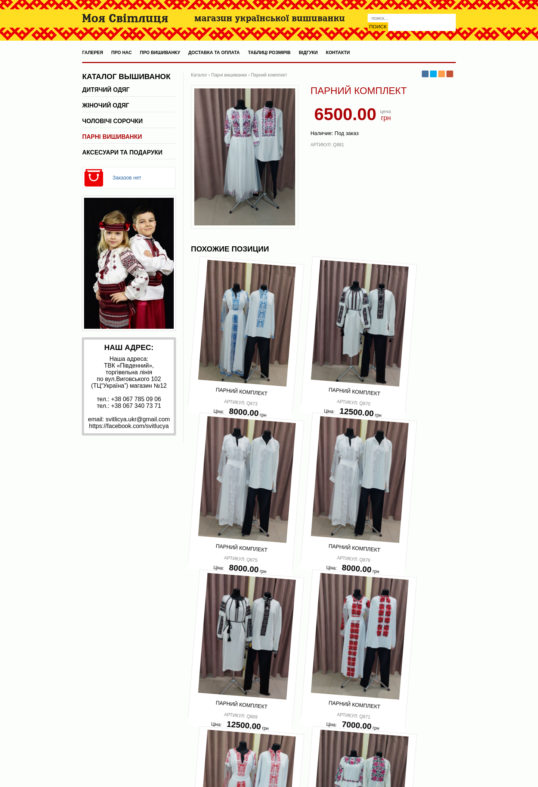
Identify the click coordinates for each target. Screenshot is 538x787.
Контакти (338, 52)
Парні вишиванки (112, 137)
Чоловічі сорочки (112, 121)
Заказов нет (126, 178)
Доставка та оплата (214, 52)
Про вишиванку (160, 52)
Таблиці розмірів (269, 52)
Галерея (92, 52)
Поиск (378, 26)
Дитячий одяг (106, 90)
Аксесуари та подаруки (122, 152)
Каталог (199, 75)
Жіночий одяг (105, 105)
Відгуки (308, 52)
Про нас (121, 52)
